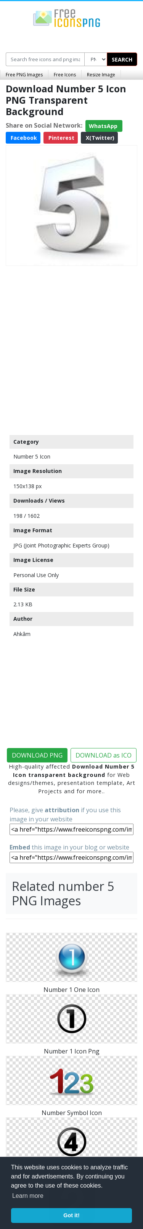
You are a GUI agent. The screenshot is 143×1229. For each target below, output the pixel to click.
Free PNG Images (24, 74)
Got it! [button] (71, 1215)
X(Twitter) (99, 137)
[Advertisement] (71, 348)
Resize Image (101, 74)
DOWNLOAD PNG (37, 755)
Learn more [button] (27, 1196)
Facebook (23, 137)
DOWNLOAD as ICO (104, 755)
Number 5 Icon (31, 456)
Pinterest (60, 137)
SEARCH (122, 59)
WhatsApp (104, 126)
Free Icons (65, 74)
